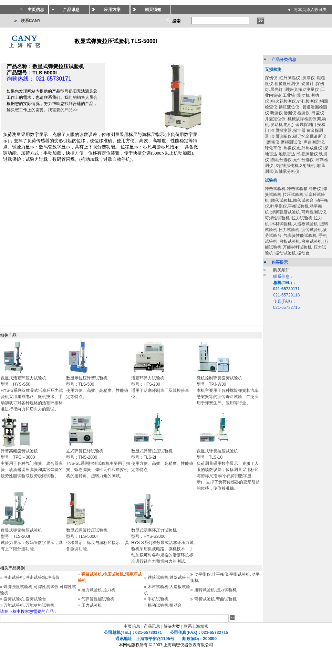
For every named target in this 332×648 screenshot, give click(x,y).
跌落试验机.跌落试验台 (169, 577)
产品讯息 (152, 626)
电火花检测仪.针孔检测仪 (294, 101)
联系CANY (31, 20)
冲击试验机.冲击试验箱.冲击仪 (31, 577)
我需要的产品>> (62, 109)
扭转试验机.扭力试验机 (215, 589)
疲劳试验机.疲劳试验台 (24, 599)
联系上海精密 (196, 626)
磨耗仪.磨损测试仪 (284, 142)
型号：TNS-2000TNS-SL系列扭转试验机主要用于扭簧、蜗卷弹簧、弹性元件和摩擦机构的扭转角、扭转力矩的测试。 (98, 463)
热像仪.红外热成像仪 (302, 148)
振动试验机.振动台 (165, 605)
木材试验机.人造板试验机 (294, 223)
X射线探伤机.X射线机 (295, 165)
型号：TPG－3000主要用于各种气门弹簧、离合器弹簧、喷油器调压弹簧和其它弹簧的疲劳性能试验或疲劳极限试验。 (32, 463)
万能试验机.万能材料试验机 (28, 605)
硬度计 (307, 83)
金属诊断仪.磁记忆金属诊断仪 (298, 136)
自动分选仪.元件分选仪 (292, 159)
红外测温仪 (289, 77)
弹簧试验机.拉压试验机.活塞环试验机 (296, 194)
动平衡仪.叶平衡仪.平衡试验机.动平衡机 (296, 206)
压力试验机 (91, 605)
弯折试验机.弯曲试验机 (215, 599)
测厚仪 (308, 77)
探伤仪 (271, 77)
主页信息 (132, 626)
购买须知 (281, 270)
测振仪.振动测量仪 (302, 89)
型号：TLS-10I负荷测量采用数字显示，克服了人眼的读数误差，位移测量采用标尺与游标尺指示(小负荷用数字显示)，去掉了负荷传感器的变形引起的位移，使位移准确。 (228, 470)
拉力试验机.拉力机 (98, 589)
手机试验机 (158, 599)
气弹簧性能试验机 (97, 599)
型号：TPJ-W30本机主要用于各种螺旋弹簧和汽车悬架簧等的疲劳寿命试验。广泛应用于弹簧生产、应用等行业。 (228, 390)
